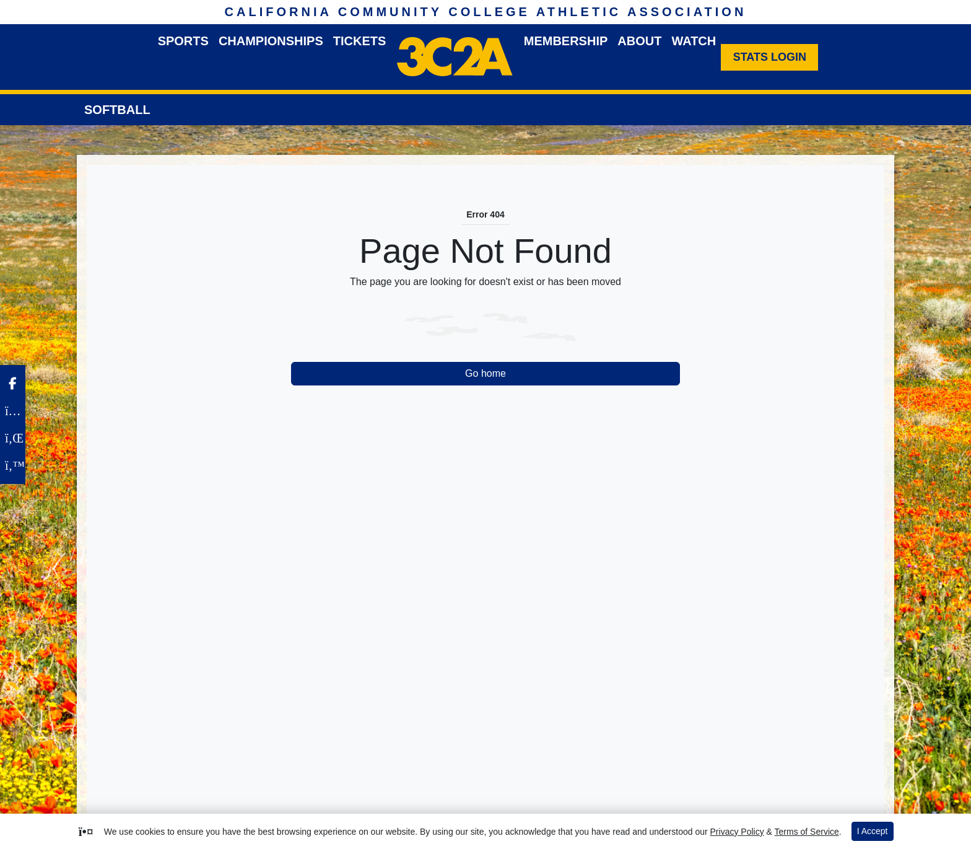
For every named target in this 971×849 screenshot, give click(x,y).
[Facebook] (12, 383)
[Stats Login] (769, 57)
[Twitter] (12, 465)
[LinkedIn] (12, 438)
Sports (183, 41)
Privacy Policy (737, 832)
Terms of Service (807, 832)
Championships (271, 41)
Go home (485, 373)
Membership (566, 41)
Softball (117, 110)
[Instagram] (12, 411)
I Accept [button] (872, 831)
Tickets (359, 41)
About (639, 41)
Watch (693, 41)
